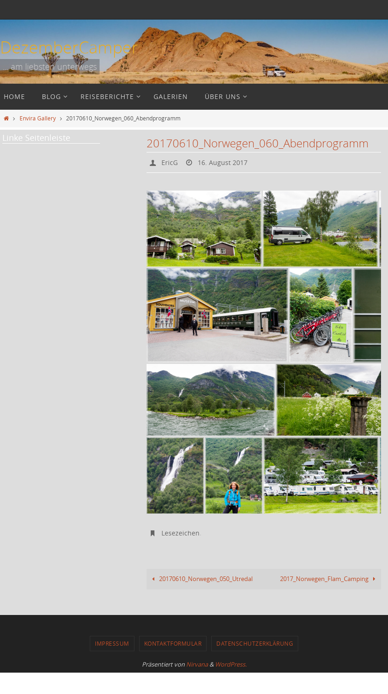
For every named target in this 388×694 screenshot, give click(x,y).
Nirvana (197, 676)
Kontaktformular (173, 655)
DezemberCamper (69, 47)
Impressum (112, 655)
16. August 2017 (227, 162)
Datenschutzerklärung (254, 655)
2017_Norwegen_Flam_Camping (327, 584)
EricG (170, 162)
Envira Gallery (38, 118)
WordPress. (231, 676)
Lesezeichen (182, 532)
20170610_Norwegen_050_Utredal (205, 584)
